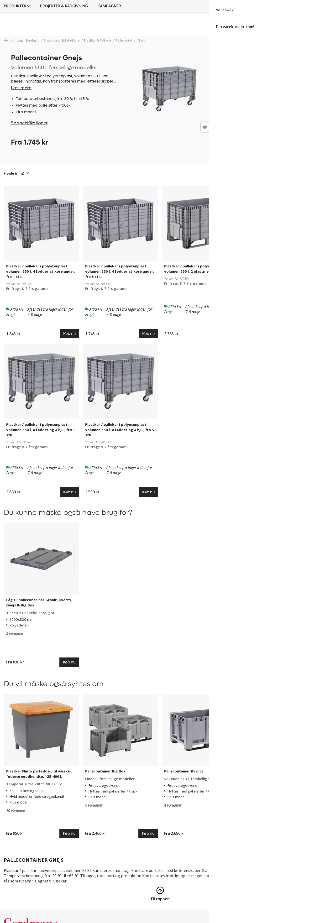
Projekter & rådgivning (165, 30)
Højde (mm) (14, 173)
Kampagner (210, 30)
